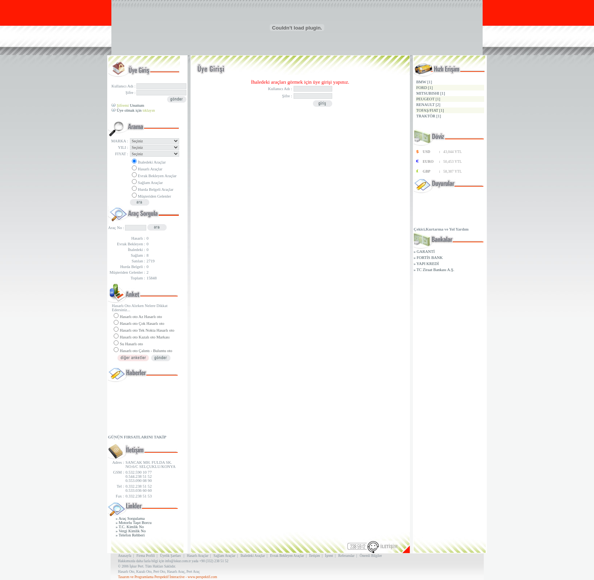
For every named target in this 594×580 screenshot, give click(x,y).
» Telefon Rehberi (130, 535)
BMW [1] (424, 82)
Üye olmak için (136, 110)
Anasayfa (124, 556)
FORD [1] (424, 88)
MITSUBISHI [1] (430, 93)
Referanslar (346, 556)
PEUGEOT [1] (428, 99)
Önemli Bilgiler (371, 556)
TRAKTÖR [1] (428, 116)
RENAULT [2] (428, 105)
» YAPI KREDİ (426, 264)
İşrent (329, 556)
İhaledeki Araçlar (152, 162)
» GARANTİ (424, 251)
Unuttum (130, 105)
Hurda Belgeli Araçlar (156, 189)
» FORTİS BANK (428, 258)
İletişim (314, 556)
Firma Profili (145, 556)
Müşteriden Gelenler (154, 196)
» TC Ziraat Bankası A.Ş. (434, 270)
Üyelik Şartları (170, 556)
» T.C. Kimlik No (130, 527)
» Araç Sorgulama (130, 518)
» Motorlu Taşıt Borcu (134, 523)
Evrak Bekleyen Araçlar (157, 176)
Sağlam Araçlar (150, 183)
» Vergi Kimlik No (130, 531)
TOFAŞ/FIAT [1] (430, 110)
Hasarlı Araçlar (150, 169)
